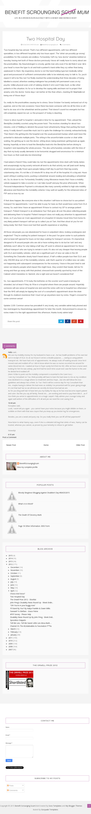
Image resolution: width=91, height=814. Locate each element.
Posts (10, 786)
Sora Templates (55, 806)
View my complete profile (27, 467)
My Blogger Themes (74, 806)
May (13, 588)
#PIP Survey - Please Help (20, 614)
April (13, 591)
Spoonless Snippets (18, 620)
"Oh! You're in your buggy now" (22, 605)
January (14, 635)
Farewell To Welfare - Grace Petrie (24, 611)
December (15, 567)
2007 (11, 649)
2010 (11, 640)
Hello (10, 352)
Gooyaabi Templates (49, 809)
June (13, 585)
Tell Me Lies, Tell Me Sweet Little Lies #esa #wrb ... (30, 623)
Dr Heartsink (76, 92)
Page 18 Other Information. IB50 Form (34, 526)
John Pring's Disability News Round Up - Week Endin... (31, 602)
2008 (11, 646)
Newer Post (11, 445)
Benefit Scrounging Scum (25, 806)
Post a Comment (9, 437)
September (15, 576)
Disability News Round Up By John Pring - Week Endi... (32, 617)
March (13, 629)
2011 (11, 638)
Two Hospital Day (17, 596)
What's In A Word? (25, 504)
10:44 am (12, 403)
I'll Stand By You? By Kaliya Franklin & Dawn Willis (30, 608)
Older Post (80, 445)
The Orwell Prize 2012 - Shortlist (23, 599)
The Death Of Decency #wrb (30, 515)
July (12, 582)
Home (46, 445)
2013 (11, 561)
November (15, 570)
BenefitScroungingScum (29, 463)
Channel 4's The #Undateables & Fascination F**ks (31, 626)
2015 (11, 555)
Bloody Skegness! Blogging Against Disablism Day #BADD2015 (44, 492)
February (14, 632)
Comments (12, 790)
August (14, 579)
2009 (11, 643)
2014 (11, 558)
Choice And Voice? (17, 593)
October (14, 573)
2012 (11, 564)
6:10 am (11, 434)
